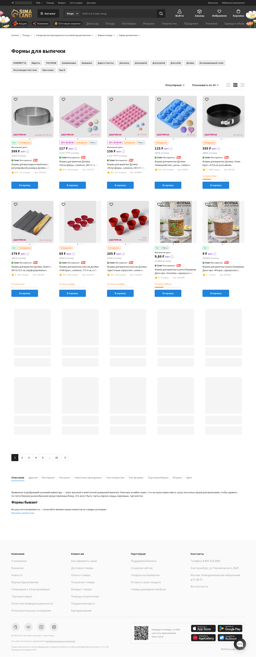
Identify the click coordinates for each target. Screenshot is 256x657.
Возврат (62, 2)
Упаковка (211, 23)
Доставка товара (82, 568)
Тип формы (136, 477)
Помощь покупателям (85, 596)
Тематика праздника (88, 477)
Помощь (50, 2)
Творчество (169, 23)
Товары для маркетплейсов (148, 589)
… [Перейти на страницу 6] (49, 457)
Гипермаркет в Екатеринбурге (30, 589)
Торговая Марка (158, 477)
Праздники (191, 23)
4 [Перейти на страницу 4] (35, 457)
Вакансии (213, 2)
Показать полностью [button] (22, 513)
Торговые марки (21, 596)
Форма (177, 477)
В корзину (24, 185)
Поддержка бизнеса (143, 561)
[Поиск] (161, 13)
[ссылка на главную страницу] (21, 13)
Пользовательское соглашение (31, 610)
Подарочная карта (83, 603)
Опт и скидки (76, 2)
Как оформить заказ (84, 561)
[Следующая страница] (65, 457)
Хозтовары (129, 23)
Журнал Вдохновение (25, 582)
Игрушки (148, 23)
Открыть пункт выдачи (146, 582)
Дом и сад (92, 23)
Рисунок (64, 477)
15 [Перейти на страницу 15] (56, 457)
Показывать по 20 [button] (205, 85)
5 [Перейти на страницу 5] (42, 457)
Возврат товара (81, 589)
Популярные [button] (175, 85)
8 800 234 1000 (211, 561)
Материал (48, 477)
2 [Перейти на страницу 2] (22, 457)
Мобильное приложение (233, 2)
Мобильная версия (233, 649)
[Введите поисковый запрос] (118, 13)
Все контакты (199, 586)
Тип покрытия (115, 477)
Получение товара (83, 582)
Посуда (110, 23)
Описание (17, 477)
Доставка (91, 2)
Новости (17, 575)
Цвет (189, 477)
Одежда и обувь (234, 23)
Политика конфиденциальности (32, 603)
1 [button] (15, 457)
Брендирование (81, 610)
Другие (33, 477)
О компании (18, 561)
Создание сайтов (142, 568)
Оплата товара (80, 575)
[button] (128, 35)
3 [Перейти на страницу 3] (29, 457)
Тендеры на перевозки (145, 575)
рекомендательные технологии (60, 641)
